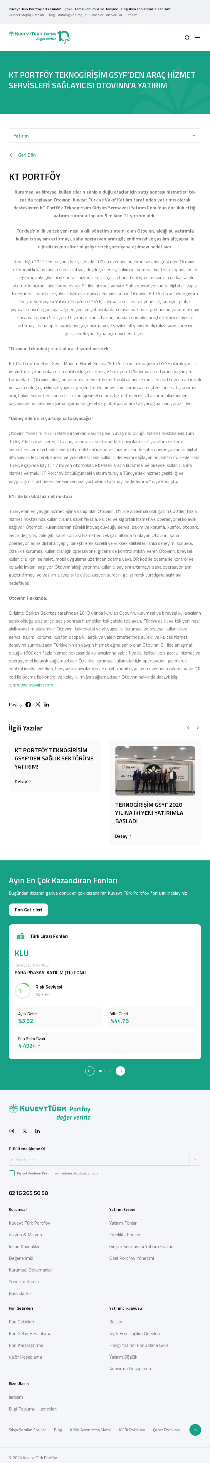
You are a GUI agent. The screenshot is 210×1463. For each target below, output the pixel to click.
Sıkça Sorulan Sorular (105, 12)
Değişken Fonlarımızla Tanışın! (145, 6)
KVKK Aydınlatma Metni (90, 1425)
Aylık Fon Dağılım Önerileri (134, 1329)
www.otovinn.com (35, 680)
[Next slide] (197, 723)
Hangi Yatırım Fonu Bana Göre (139, 1340)
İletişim (131, 12)
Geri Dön (22, 150)
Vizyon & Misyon (25, 1230)
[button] (187, 32)
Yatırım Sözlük (123, 1352)
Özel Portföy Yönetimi (131, 1253)
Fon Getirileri (28, 905)
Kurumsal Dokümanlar (30, 1265)
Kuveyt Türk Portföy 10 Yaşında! (35, 6)
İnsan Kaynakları (25, 1241)
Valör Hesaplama (25, 1352)
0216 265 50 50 (28, 1188)
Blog (51, 12)
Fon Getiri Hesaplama (30, 1329)
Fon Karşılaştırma (26, 1340)
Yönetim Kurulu (24, 1277)
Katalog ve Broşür (72, 12)
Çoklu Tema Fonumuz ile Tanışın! (91, 6)
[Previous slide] (188, 723)
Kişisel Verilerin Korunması (38, 1168)
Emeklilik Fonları (124, 1230)
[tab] (100, 1066)
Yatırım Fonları (123, 1218)
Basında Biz (20, 1288)
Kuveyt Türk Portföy (29, 1218)
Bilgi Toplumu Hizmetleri (33, 1404)
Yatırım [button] (21, 131)
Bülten (115, 1317)
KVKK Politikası (132, 1425)
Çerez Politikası (166, 1425)
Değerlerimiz (21, 1253)
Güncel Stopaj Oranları (26, 12)
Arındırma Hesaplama (130, 1364)
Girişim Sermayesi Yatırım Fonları (141, 1241)
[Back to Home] (39, 33)
